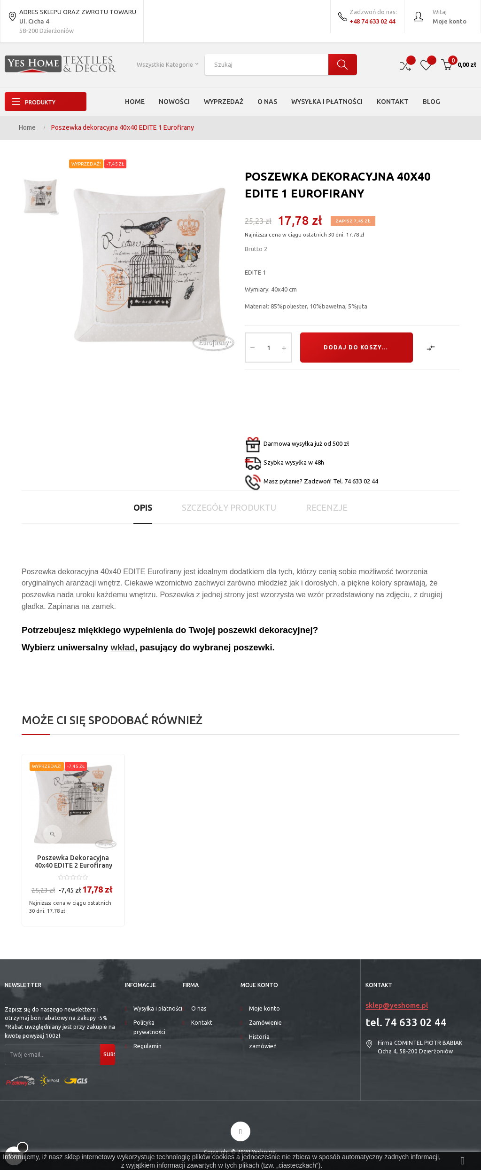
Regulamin (147, 1046)
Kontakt (201, 1023)
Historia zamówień (263, 1041)
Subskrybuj (108, 1054)
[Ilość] (268, 347)
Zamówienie (265, 1023)
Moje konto (264, 1008)
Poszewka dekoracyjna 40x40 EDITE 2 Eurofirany (73, 861)
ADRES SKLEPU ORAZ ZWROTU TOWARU (72, 17)
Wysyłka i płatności (157, 1008)
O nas (198, 1008)
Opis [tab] (142, 507)
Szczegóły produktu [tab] (229, 507)
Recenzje (327, 507)
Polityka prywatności (149, 1027)
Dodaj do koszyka (357, 347)
